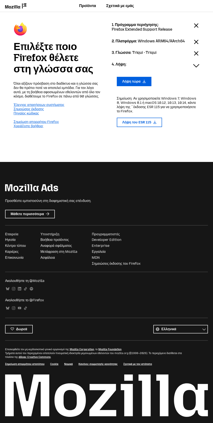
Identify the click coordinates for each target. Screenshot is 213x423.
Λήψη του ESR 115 (139, 122)
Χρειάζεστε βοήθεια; (29, 126)
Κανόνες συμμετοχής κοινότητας (98, 364)
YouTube (19, 308)
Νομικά (68, 364)
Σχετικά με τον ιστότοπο (137, 364)
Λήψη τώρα (134, 81)
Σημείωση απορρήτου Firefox (36, 122)
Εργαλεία (99, 252)
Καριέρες (11, 252)
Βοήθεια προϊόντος (54, 240)
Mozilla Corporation (82, 349)
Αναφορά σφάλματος (56, 246)
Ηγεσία (10, 240)
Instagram (13, 289)
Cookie (54, 364)
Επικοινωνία (14, 258)
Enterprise (100, 246)
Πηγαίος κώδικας (26, 113)
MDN (96, 258)
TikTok (25, 289)
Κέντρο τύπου (15, 246)
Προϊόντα (87, 5)
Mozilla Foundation (109, 349)
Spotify (31, 289)
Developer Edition (106, 240)
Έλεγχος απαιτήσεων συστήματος (39, 105)
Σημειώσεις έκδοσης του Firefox (116, 264)
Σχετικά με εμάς (120, 5)
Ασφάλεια (47, 258)
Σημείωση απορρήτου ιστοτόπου (24, 364)
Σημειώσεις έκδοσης (29, 109)
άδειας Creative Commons (35, 357)
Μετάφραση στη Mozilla (58, 252)
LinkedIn (19, 289)
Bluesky (7, 289)
